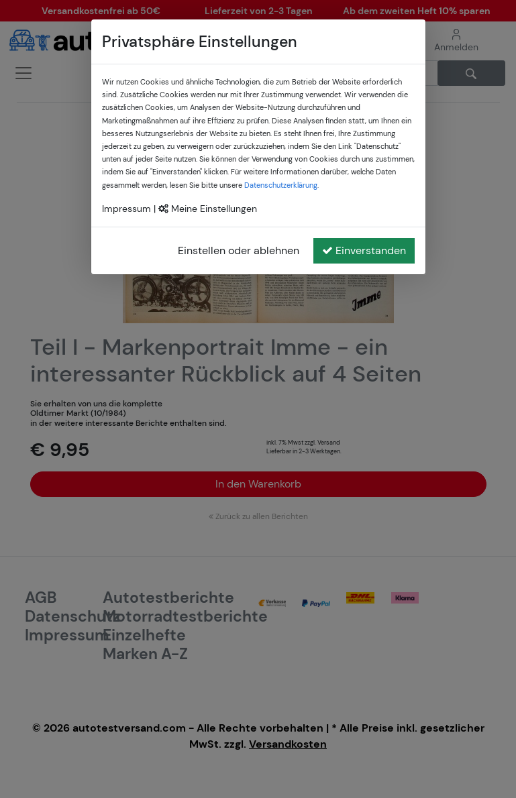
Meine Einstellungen (207, 209)
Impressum (126, 209)
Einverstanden (364, 250)
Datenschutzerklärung (280, 185)
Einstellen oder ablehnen (238, 250)
